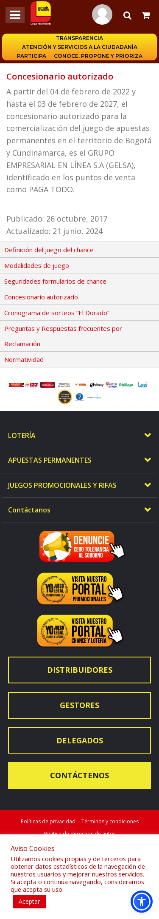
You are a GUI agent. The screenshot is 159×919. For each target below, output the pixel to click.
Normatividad (24, 359)
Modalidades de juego (36, 265)
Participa (31, 56)
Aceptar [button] (29, 901)
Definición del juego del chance (49, 249)
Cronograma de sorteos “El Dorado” (56, 312)
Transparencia (79, 38)
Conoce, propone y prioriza (98, 56)
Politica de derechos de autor (79, 833)
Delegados (79, 740)
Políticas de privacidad (48, 821)
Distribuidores (79, 670)
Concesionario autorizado (41, 297)
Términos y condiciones (110, 821)
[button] (142, 901)
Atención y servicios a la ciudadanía (79, 47)
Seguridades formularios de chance (55, 281)
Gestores (79, 705)
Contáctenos (79, 775)
